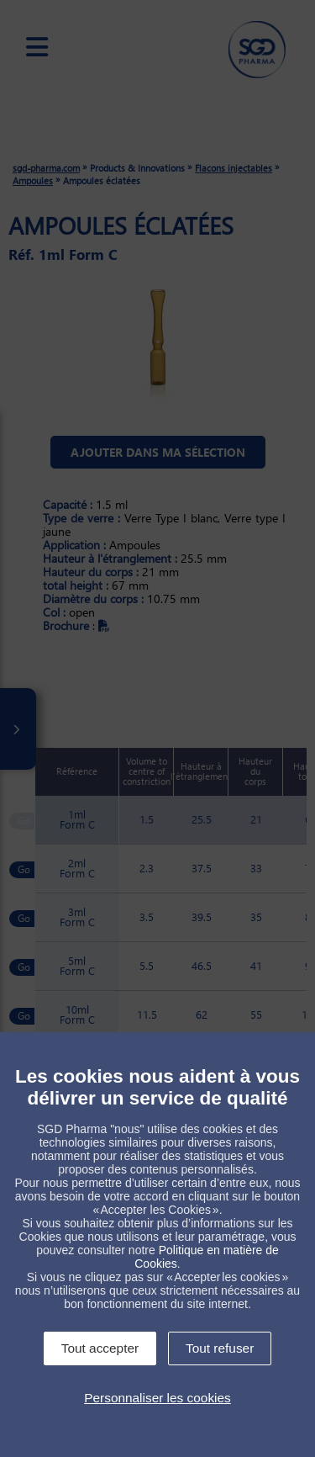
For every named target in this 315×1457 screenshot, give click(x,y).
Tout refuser (220, 1348)
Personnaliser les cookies (157, 1398)
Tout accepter (100, 1348)
